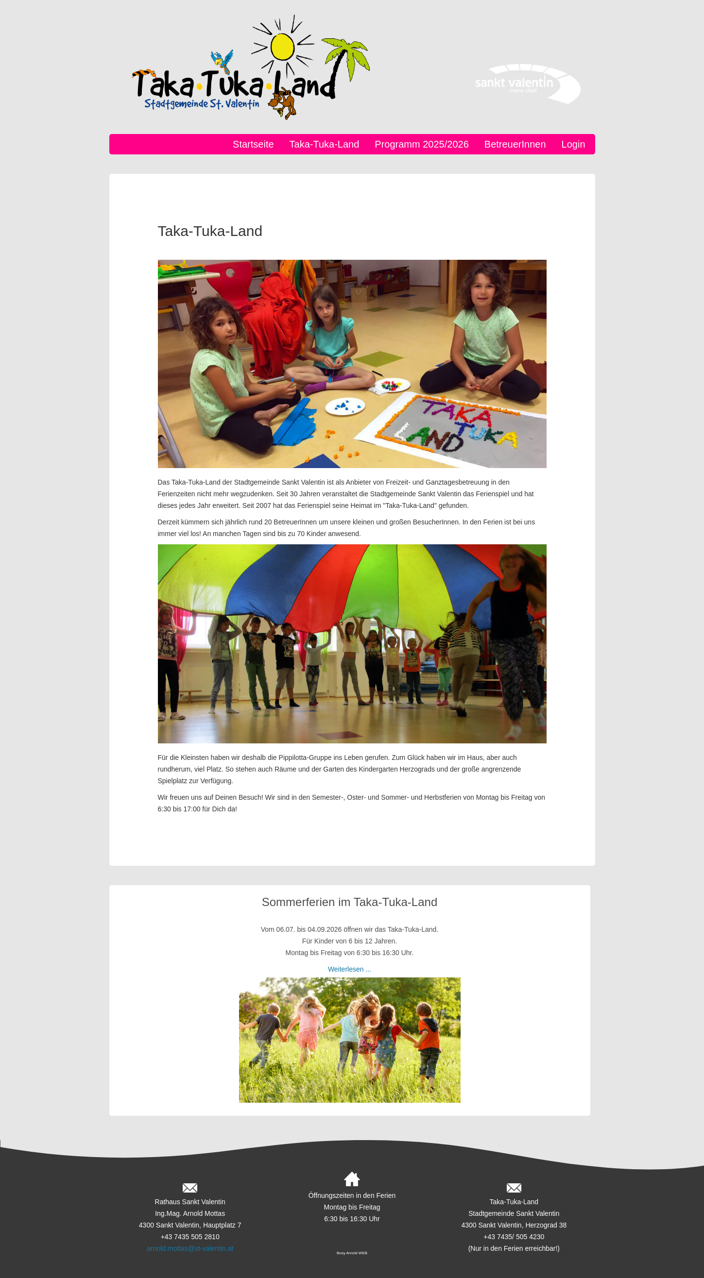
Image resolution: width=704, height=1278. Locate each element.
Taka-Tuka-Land (325, 144)
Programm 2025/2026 (421, 144)
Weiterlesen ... (349, 969)
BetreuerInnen (515, 144)
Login (573, 144)
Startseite (253, 144)
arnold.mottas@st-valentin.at (190, 1248)
